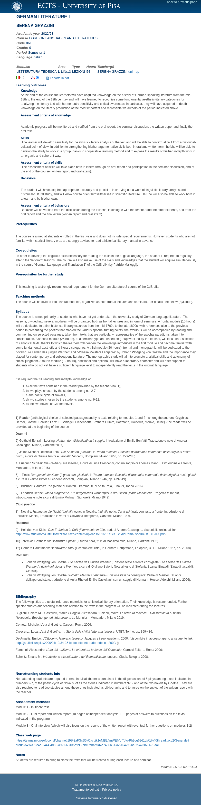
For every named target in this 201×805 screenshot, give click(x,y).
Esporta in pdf (57, 78)
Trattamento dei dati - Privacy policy (96, 789)
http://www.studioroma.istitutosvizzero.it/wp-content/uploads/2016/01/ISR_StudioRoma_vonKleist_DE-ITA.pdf (90, 534)
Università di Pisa (90, 785)
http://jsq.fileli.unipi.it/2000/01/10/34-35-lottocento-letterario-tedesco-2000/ (66, 643)
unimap (133, 71)
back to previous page (182, 2)
